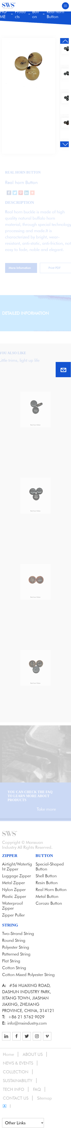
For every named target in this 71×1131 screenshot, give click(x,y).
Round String (13, 940)
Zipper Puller (13, 915)
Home (8, 1054)
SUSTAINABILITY (17, 1080)
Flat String (11, 960)
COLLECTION (15, 1071)
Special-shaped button (50, 866)
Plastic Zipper (14, 896)
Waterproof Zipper (12, 906)
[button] (65, 41)
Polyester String (15, 947)
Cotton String (14, 967)
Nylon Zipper (14, 889)
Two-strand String (18, 933)
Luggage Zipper (16, 875)
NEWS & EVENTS (18, 1063)
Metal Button (47, 896)
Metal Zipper (13, 882)
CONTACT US (15, 1098)
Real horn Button (55, 14)
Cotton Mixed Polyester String (28, 974)
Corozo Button (49, 903)
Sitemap (44, 1098)
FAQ (37, 1089)
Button (35, 14)
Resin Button (47, 882)
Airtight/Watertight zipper (17, 866)
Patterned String (16, 954)
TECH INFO (13, 1089)
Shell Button (46, 875)
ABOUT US (33, 1054)
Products (20, 14)
